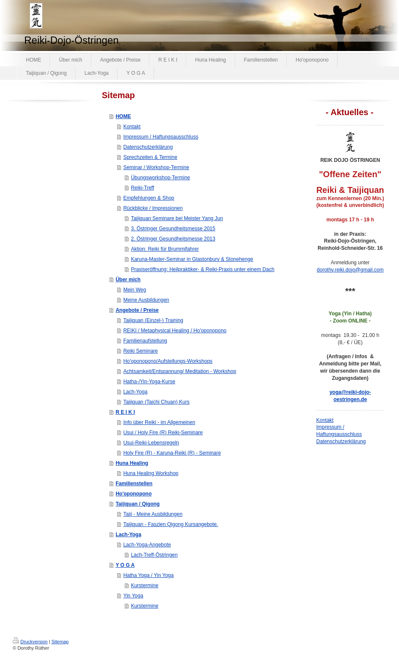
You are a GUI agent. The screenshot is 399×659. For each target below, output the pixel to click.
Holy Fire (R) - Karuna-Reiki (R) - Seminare (172, 453)
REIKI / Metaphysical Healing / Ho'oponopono (174, 331)
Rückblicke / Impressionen (153, 208)
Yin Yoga (133, 596)
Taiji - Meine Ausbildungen (152, 514)
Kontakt (131, 127)
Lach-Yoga (135, 392)
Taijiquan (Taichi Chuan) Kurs (156, 402)
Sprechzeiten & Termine (150, 157)
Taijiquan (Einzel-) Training (153, 320)
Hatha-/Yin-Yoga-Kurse (149, 382)
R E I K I (125, 412)
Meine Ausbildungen (146, 300)
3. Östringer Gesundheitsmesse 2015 (173, 229)
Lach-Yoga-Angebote (147, 545)
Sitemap (59, 641)
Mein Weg (134, 290)
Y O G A (125, 565)
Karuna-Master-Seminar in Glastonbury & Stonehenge (192, 259)
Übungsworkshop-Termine (160, 178)
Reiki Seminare (140, 351)
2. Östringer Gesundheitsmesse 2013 (173, 239)
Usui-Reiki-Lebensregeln (151, 443)
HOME (123, 116)
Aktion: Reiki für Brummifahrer (165, 249)
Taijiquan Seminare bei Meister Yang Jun (177, 218)
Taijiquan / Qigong (137, 504)
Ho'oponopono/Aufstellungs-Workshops (167, 361)
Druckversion (30, 641)
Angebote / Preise (136, 310)
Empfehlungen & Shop (148, 198)
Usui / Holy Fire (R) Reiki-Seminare (162, 433)
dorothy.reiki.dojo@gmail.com (350, 270)
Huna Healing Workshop (150, 473)
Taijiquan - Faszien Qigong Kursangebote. (170, 524)
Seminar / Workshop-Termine (156, 167)
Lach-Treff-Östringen (154, 555)
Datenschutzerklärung (148, 147)
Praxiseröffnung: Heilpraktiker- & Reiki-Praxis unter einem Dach (202, 269)
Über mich (127, 280)
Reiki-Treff (142, 188)
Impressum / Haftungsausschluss (160, 137)
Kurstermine (144, 585)
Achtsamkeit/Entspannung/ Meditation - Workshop (179, 371)
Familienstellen (133, 483)
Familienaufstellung (145, 341)
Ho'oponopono (133, 494)
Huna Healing (131, 463)
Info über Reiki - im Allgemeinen (159, 422)
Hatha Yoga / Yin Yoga (148, 575)
